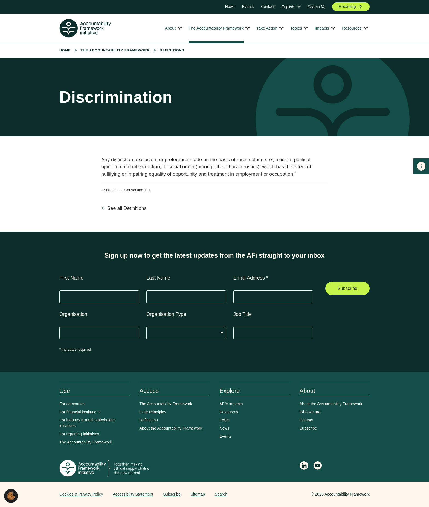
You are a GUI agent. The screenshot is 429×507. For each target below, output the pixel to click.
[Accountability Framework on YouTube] (318, 466)
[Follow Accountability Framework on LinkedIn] (304, 466)
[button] (11, 495)
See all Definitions (127, 208)
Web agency (285, 494)
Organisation (73, 314)
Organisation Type (166, 314)
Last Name (158, 278)
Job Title (242, 314)
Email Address (250, 278)
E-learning (347, 6)
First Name (71, 278)
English (288, 7)
